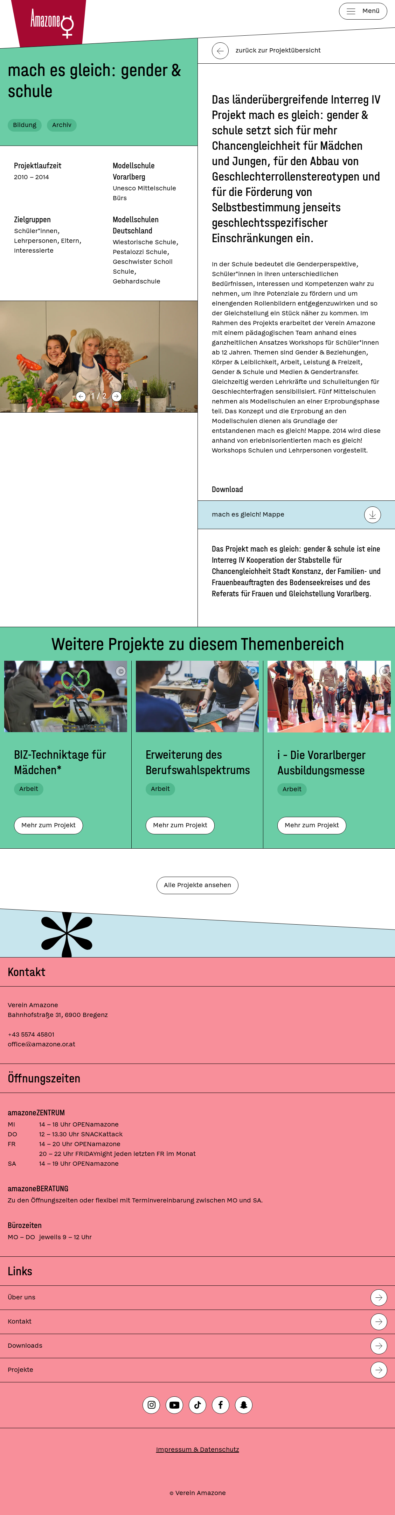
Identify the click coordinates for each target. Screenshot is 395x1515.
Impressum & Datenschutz (197, 1450)
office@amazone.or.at (41, 1044)
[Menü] (363, 11)
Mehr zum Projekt (48, 825)
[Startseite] (51, 24)
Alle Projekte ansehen (197, 885)
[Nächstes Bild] (116, 396)
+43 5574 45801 (31, 1035)
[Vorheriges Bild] (81, 396)
